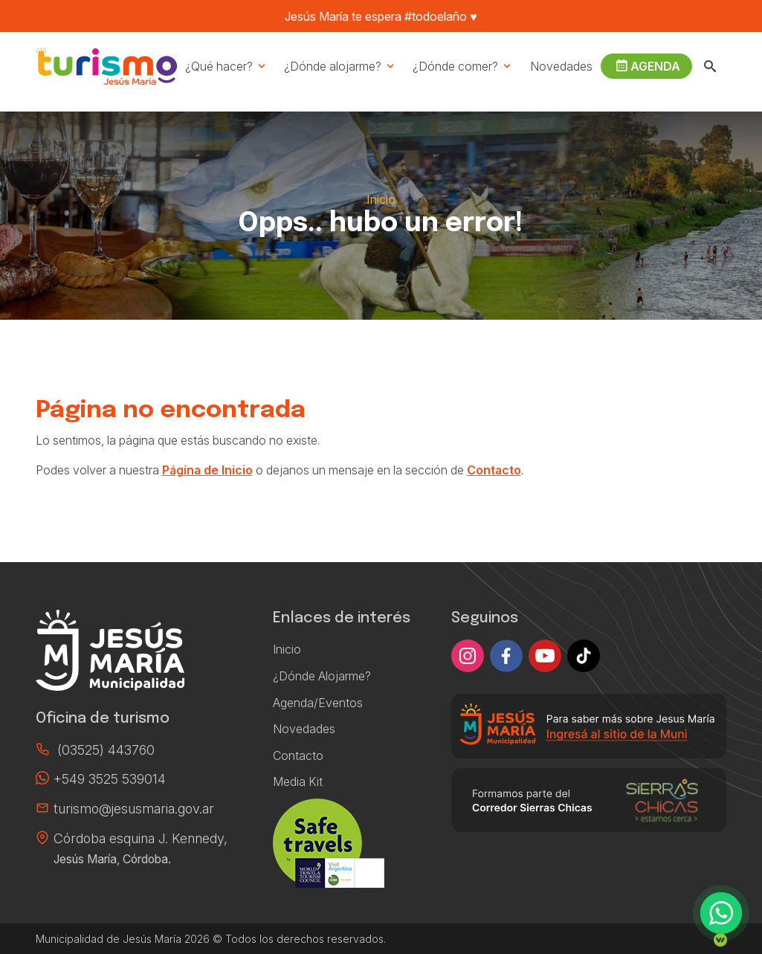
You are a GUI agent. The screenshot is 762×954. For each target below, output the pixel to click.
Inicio (381, 199)
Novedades (561, 66)
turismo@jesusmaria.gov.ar (134, 808)
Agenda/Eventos (318, 702)
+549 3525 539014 (110, 779)
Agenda (648, 66)
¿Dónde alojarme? (340, 66)
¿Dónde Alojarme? (322, 675)
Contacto (494, 470)
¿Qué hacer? (226, 66)
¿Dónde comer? (463, 66)
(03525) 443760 (106, 750)
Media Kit (298, 781)
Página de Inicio (207, 470)
